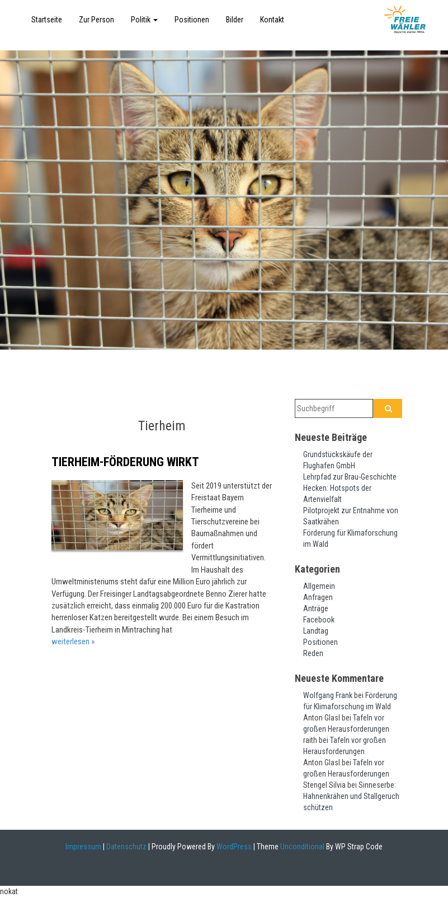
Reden (313, 653)
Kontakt (272, 19)
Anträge (315, 608)
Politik (144, 19)
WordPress (233, 846)
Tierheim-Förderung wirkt (125, 462)
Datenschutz (126, 846)
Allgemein (319, 586)
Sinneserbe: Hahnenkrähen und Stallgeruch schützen (351, 796)
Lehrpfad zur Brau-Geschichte (350, 476)
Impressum (83, 846)
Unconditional (301, 846)
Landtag (315, 630)
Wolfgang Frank (327, 695)
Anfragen (318, 597)
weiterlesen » (73, 641)
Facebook (318, 619)
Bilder (234, 19)
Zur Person (96, 19)
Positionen (192, 19)
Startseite (46, 19)
